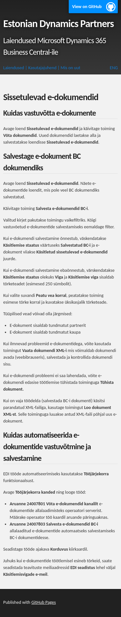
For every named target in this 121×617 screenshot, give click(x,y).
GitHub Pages (43, 602)
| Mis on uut (68, 68)
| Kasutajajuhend (40, 68)
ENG (114, 68)
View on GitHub (87, 6)
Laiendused (13, 68)
